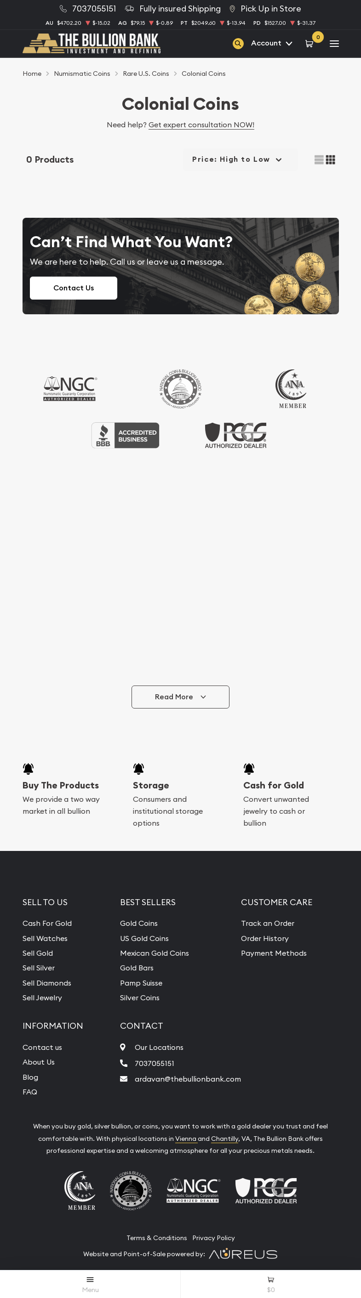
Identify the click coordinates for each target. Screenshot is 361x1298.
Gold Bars (137, 967)
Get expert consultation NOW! (201, 124)
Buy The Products (61, 785)
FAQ (30, 1091)
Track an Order (267, 923)
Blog (30, 1077)
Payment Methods (274, 953)
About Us (39, 1061)
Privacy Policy (213, 1238)
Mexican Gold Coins (154, 953)
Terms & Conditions (156, 1238)
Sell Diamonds (47, 982)
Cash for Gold (273, 785)
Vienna (186, 1138)
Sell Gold (38, 953)
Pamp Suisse (141, 982)
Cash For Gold (47, 923)
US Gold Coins (144, 938)
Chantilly (224, 1138)
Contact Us (73, 288)
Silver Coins (140, 997)
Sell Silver (39, 967)
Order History (265, 938)
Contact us (42, 1047)
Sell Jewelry (42, 997)
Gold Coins (139, 923)
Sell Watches (45, 938)
